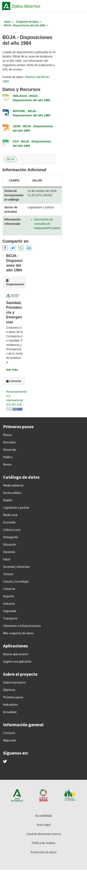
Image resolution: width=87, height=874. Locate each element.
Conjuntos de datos (27, 21)
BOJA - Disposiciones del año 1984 (24, 25)
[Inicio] (7, 21)
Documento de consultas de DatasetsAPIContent (47, 224)
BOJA (11, 159)
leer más (12, 369)
